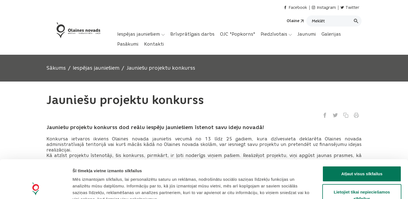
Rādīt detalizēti (301, 188)
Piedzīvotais (276, 34)
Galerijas (331, 34)
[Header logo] (77, 30)
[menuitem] (141, 34)
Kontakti (154, 44)
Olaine (293, 21)
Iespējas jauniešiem (141, 34)
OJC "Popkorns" (237, 34)
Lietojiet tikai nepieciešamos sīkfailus (362, 159)
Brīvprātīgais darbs (192, 34)
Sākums (56, 68)
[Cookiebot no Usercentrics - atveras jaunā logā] (36, 188)
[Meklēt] (334, 21)
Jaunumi (306, 34)
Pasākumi (127, 44)
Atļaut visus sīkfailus (361, 137)
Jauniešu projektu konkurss (160, 68)
